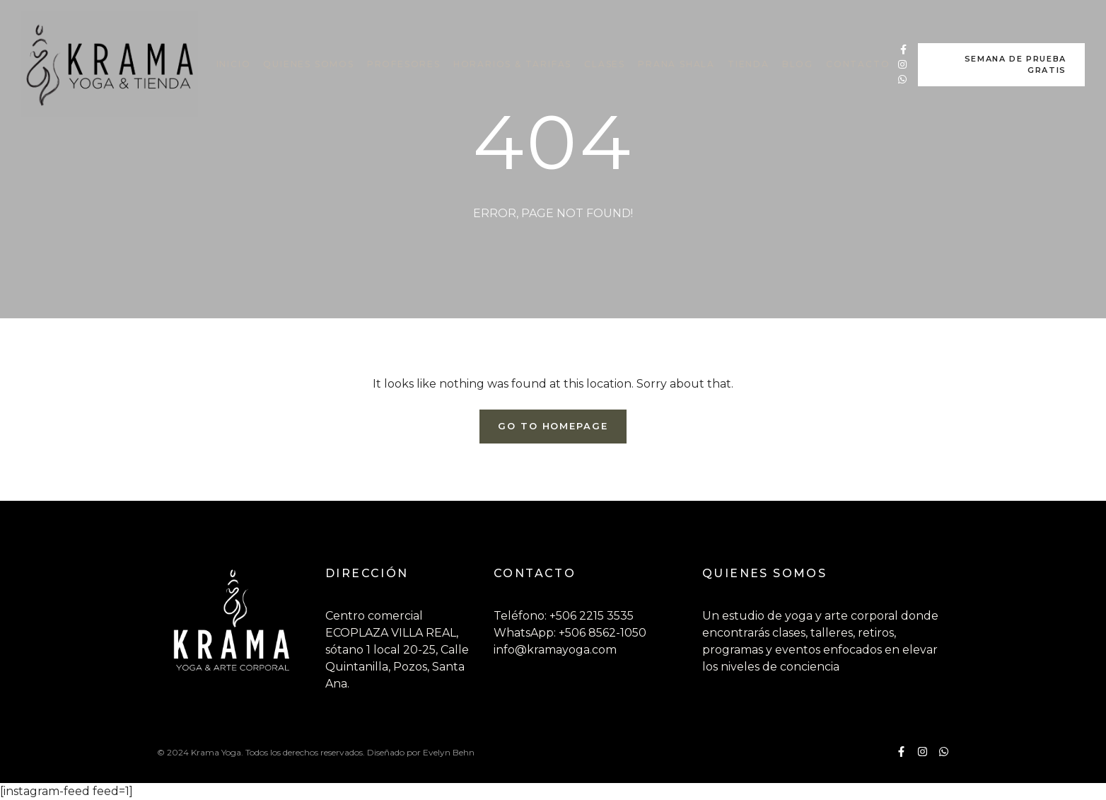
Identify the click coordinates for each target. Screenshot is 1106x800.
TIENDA (748, 64)
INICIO (233, 64)
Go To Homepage (553, 425)
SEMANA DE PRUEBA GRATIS (1015, 65)
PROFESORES (404, 64)
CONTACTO (858, 64)
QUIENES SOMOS (308, 64)
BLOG (797, 64)
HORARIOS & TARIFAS (512, 64)
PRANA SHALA (676, 64)
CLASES (604, 64)
